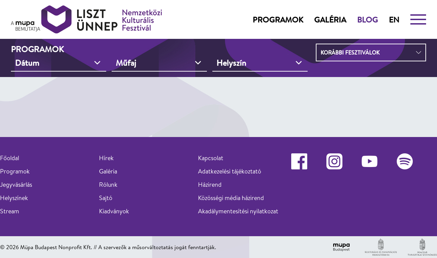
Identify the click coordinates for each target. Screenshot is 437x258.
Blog (367, 19)
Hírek (106, 158)
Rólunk (108, 184)
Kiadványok (114, 211)
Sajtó (105, 198)
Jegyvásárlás (16, 184)
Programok (278, 19)
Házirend (210, 184)
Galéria (330, 19)
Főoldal (9, 158)
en (394, 19)
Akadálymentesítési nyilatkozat (238, 211)
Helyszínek (14, 198)
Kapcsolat (210, 158)
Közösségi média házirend (231, 198)
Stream (9, 211)
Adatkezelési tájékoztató (229, 171)
